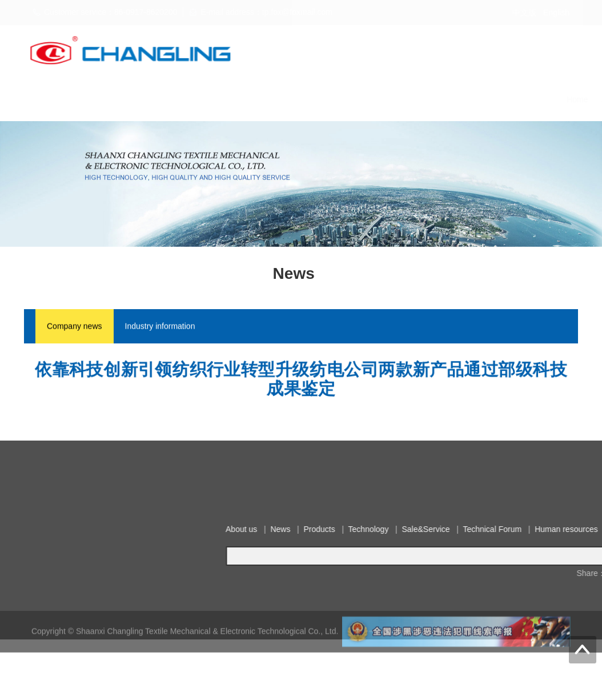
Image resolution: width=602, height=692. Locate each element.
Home (94, 99)
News (174, 99)
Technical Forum (388, 99)
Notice (571, 99)
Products (214, 99)
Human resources (463, 99)
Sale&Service (322, 99)
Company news (74, 327)
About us (134, 99)
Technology (263, 99)
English (556, 12)
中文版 (524, 12)
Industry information (160, 327)
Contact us (527, 99)
